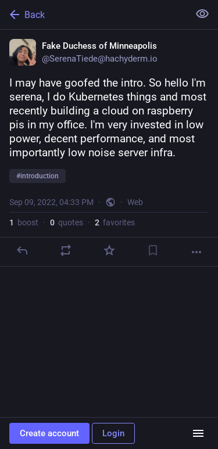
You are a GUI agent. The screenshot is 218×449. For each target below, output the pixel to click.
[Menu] (198, 433)
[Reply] (22, 250)
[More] (196, 252)
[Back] (93, 14)
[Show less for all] (202, 14)
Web (135, 202)
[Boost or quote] (66, 250)
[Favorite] (109, 250)
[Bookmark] (153, 250)
